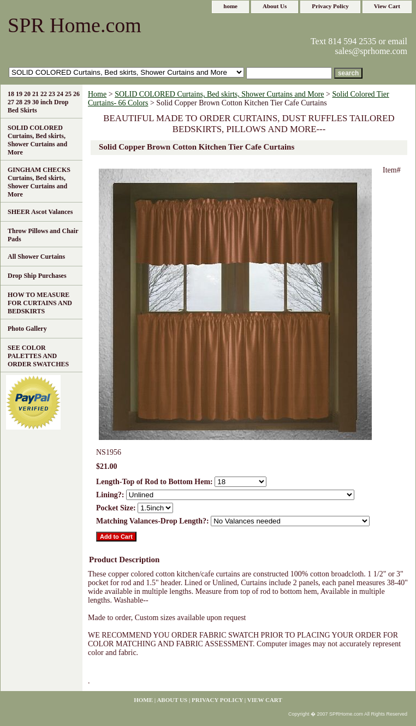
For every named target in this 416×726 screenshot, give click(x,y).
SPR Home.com (74, 25)
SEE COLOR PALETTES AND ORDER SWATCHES (38, 356)
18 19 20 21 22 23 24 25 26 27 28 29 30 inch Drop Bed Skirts (44, 102)
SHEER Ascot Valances (40, 212)
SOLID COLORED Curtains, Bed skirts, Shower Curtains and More (219, 94)
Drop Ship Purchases (37, 275)
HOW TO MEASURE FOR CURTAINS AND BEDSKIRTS (40, 303)
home (230, 6)
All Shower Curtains (36, 256)
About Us (275, 6)
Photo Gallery (27, 328)
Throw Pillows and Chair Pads (43, 235)
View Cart (387, 6)
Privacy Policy (330, 6)
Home (97, 94)
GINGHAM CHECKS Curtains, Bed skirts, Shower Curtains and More (39, 182)
